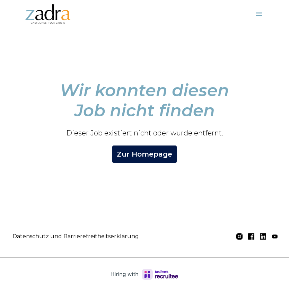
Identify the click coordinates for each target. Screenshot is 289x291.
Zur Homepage (144, 154)
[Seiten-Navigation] (259, 14)
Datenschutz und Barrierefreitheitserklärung (75, 236)
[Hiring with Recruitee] (144, 274)
